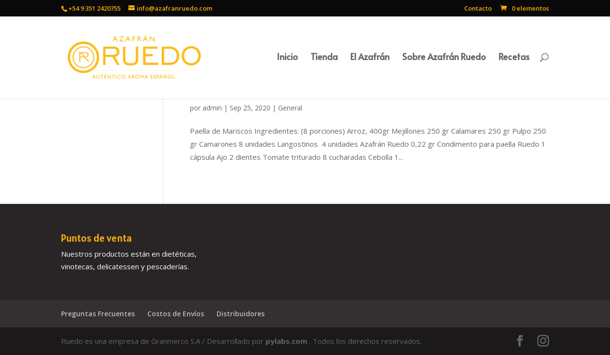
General (290, 107)
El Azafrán (370, 57)
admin (212, 107)
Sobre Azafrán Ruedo (444, 57)
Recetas (514, 57)
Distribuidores (241, 313)
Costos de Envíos (175, 313)
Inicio (287, 57)
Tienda (324, 57)
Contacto (478, 9)
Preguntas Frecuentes (98, 313)
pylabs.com (287, 341)
